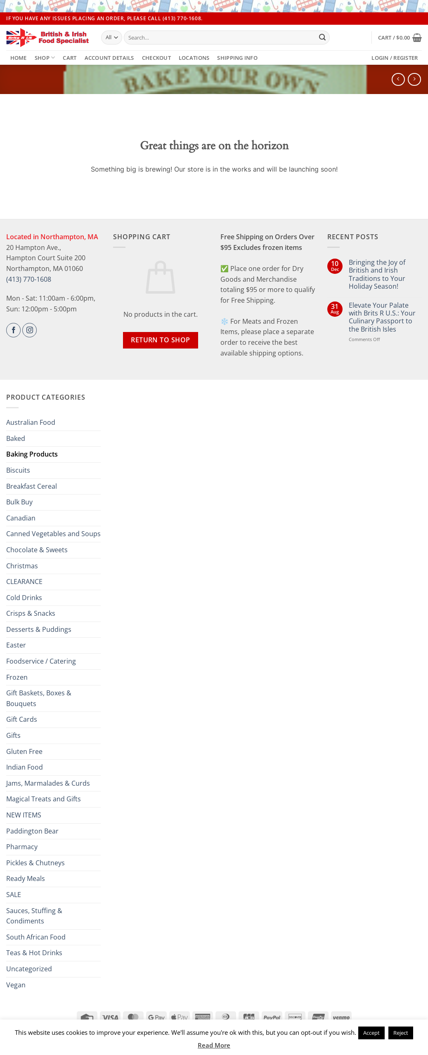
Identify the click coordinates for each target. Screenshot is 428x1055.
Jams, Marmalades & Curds (48, 783)
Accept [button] (371, 1032)
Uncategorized (29, 968)
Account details (109, 57)
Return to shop (160, 339)
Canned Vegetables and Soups (53, 533)
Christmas (22, 565)
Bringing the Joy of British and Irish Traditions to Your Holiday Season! (377, 274)
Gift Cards (21, 719)
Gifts (13, 735)
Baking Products (32, 454)
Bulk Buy (19, 501)
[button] (400, 37)
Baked (15, 438)
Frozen (17, 677)
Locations (194, 57)
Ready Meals (25, 878)
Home (18, 57)
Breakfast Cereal (31, 486)
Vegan (16, 984)
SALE (13, 894)
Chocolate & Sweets (37, 549)
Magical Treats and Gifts (43, 798)
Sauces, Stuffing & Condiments (34, 916)
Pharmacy (22, 846)
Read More (214, 1045)
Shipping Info (237, 57)
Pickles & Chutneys (35, 862)
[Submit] (322, 38)
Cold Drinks (24, 597)
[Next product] (398, 79)
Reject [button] (400, 1032)
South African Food (36, 937)
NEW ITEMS (23, 815)
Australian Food (30, 422)
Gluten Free (24, 751)
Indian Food (24, 767)
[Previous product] (414, 79)
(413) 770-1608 (28, 279)
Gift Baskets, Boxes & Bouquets (38, 698)
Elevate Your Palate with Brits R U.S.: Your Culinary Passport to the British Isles (382, 317)
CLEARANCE (24, 581)
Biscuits (18, 470)
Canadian (20, 518)
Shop (45, 57)
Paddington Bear (32, 831)
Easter (16, 645)
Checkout (156, 57)
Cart (69, 57)
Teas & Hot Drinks (34, 952)
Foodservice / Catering (41, 661)
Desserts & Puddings (38, 629)
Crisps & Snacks (30, 613)
